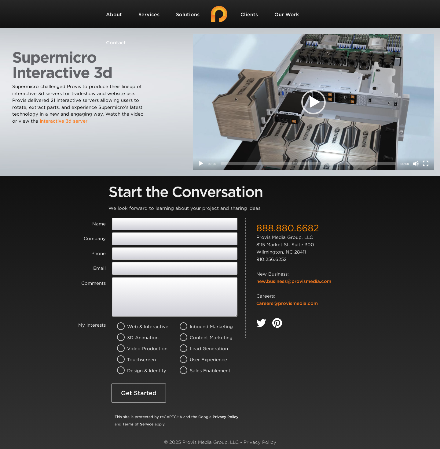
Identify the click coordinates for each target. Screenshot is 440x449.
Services (149, 14)
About (114, 14)
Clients (249, 14)
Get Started (138, 393)
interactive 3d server (63, 121)
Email (99, 268)
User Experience (203, 359)
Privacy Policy (225, 416)
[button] (313, 102)
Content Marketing (203, 337)
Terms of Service (138, 424)
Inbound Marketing (203, 326)
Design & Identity (140, 370)
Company (95, 238)
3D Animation (140, 337)
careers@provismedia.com (287, 303)
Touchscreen (140, 359)
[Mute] (416, 164)
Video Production (140, 348)
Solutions (188, 14)
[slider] (308, 163)
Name (99, 224)
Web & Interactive (140, 326)
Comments (93, 283)
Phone (98, 253)
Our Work (286, 14)
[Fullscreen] (426, 164)
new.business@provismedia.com (293, 281)
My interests (92, 325)
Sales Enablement (203, 370)
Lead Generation (203, 348)
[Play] (201, 164)
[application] (313, 102)
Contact (116, 43)
